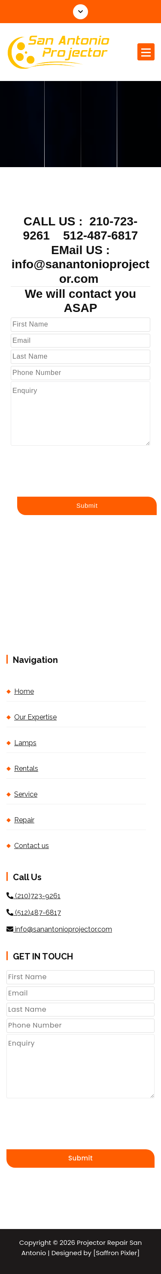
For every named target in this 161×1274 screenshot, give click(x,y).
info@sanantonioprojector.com (59, 929)
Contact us (31, 846)
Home (24, 691)
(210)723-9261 (33, 896)
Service (25, 794)
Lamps (25, 743)
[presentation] (76, 462)
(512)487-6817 (33, 912)
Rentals (26, 768)
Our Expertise (35, 717)
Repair (24, 820)
